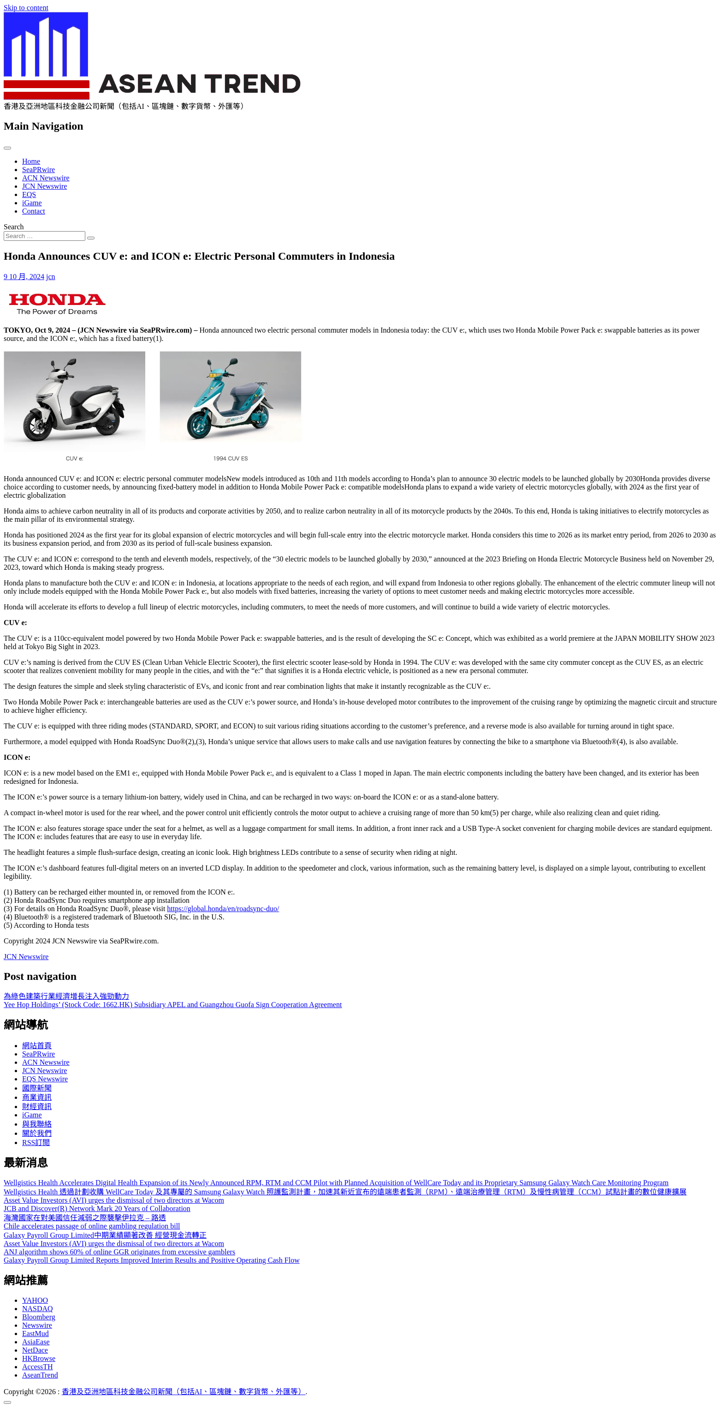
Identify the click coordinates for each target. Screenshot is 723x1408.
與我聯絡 (37, 1124)
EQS (29, 194)
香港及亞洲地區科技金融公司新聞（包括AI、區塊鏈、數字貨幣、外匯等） (184, 1392)
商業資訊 (37, 1097)
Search (14, 227)
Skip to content (26, 8)
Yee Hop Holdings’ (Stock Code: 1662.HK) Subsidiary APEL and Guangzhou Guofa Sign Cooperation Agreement (173, 1004)
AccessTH (37, 1367)
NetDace (35, 1350)
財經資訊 (37, 1106)
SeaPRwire (38, 169)
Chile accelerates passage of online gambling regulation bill (92, 1226)
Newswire (37, 1325)
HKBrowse (38, 1358)
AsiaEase (36, 1342)
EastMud (35, 1333)
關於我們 (37, 1133)
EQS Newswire (45, 1079)
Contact (33, 211)
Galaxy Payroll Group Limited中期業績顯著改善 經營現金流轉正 (105, 1235)
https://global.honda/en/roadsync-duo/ (223, 909)
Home (31, 161)
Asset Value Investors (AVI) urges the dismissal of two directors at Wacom (114, 1200)
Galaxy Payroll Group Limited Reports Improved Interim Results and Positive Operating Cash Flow (152, 1260)
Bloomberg (38, 1317)
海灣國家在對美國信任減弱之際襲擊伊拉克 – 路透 (85, 1218)
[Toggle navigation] (7, 148)
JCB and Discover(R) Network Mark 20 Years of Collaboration (97, 1208)
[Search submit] (91, 238)
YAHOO (35, 1300)
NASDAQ (37, 1309)
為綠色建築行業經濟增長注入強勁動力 (66, 996)
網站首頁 (37, 1046)
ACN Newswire (46, 178)
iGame (32, 203)
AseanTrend (40, 1375)
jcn (50, 276)
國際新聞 (37, 1088)
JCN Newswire (44, 186)
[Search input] (44, 236)
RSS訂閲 (36, 1142)
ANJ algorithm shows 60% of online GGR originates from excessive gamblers (119, 1252)
